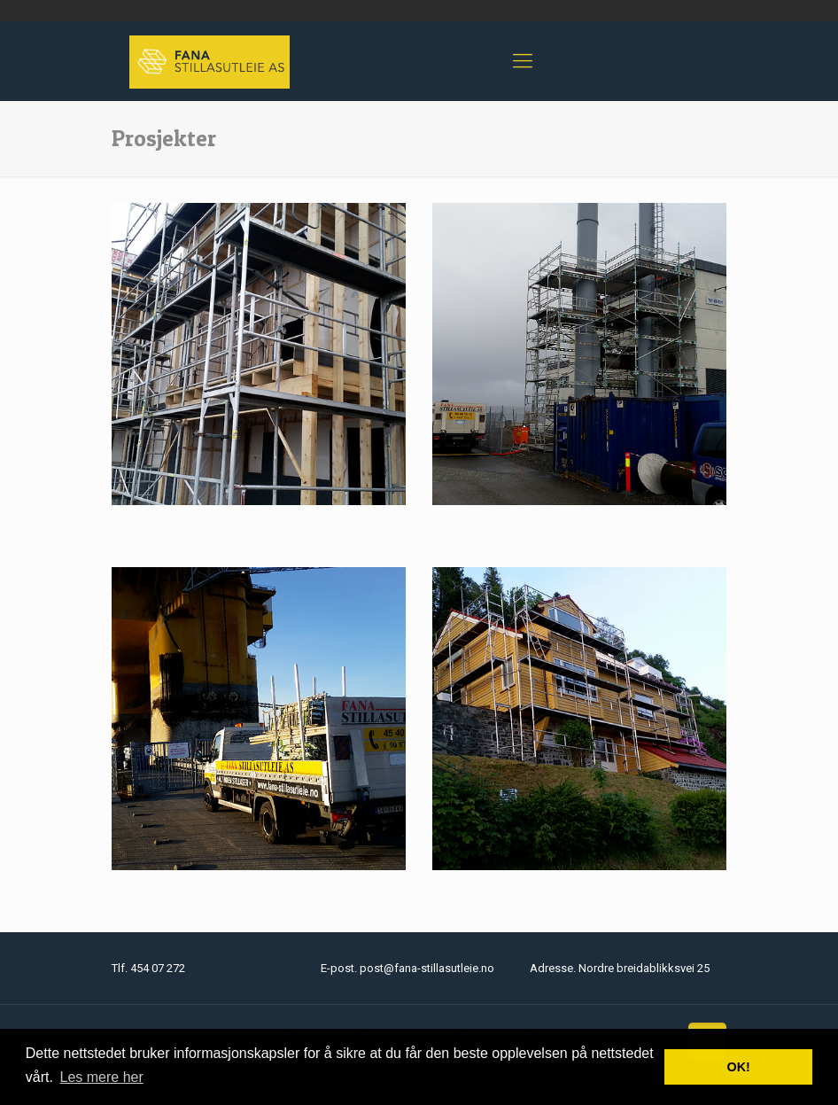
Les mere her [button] (102, 1077)
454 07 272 (157, 968)
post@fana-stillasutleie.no (427, 968)
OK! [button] (737, 1067)
